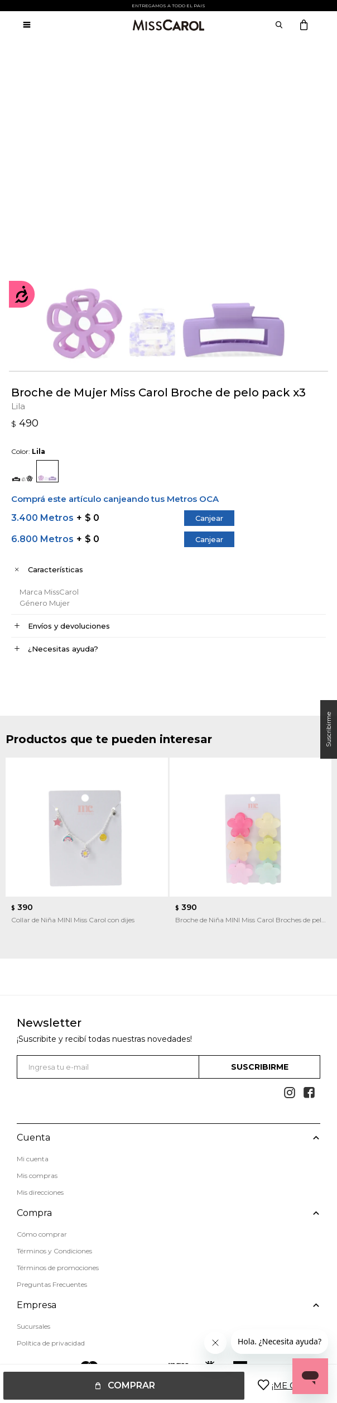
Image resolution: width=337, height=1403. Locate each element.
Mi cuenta (33, 1159)
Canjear (209, 518)
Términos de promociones (58, 1267)
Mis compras (37, 1175)
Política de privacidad (51, 1342)
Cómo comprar (42, 1234)
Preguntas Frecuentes (52, 1284)
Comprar (131, 1385)
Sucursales (33, 1325)
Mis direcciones (40, 1192)
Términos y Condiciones (54, 1251)
